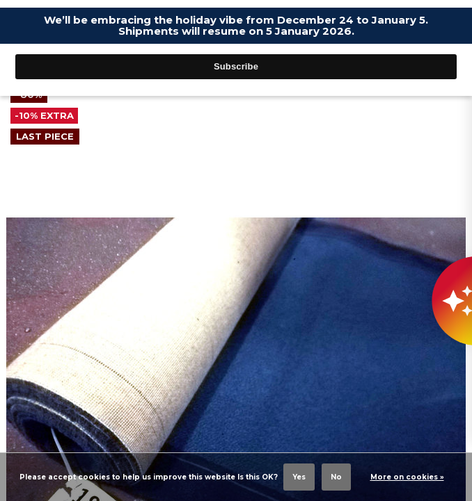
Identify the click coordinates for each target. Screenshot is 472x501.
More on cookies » (407, 477)
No (336, 477)
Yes (299, 477)
